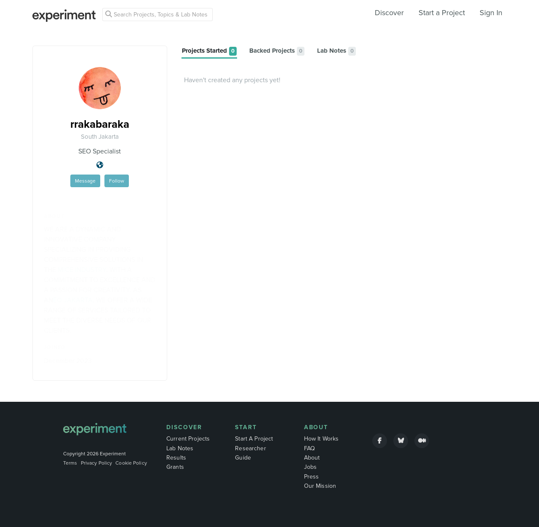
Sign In (491, 12)
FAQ (309, 448)
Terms (70, 463)
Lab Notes (179, 448)
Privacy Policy (96, 463)
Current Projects (188, 438)
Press (311, 476)
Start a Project (442, 12)
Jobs (310, 467)
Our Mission (320, 485)
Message (85, 181)
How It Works (321, 438)
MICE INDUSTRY (82, 270)
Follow (116, 181)
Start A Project (254, 438)
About (316, 427)
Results (176, 457)
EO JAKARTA (73, 300)
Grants (175, 467)
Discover (389, 12)
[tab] (209, 51)
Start (246, 427)
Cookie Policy (131, 463)
